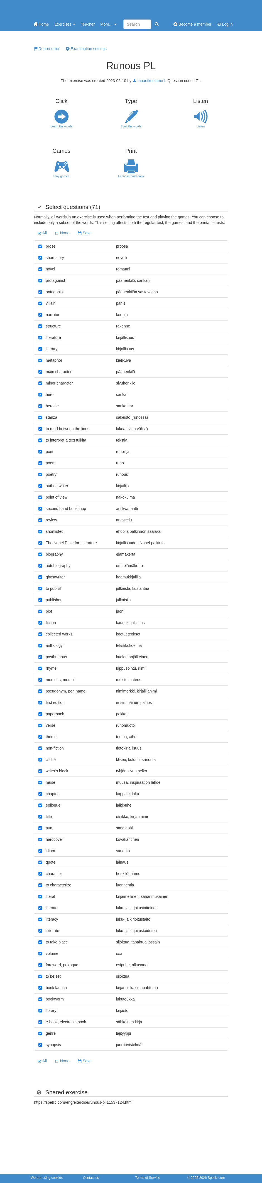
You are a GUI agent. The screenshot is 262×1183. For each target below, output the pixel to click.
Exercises (65, 24)
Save (85, 233)
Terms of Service (147, 1178)
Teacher (88, 24)
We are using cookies (47, 1178)
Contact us (91, 1178)
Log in (224, 24)
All (42, 233)
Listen (200, 119)
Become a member (192, 24)
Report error (47, 48)
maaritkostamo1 (149, 80)
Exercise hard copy (131, 168)
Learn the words (61, 119)
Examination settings (86, 48)
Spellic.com (216, 1178)
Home (41, 24)
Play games (61, 168)
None (62, 233)
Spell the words (131, 119)
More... (108, 24)
